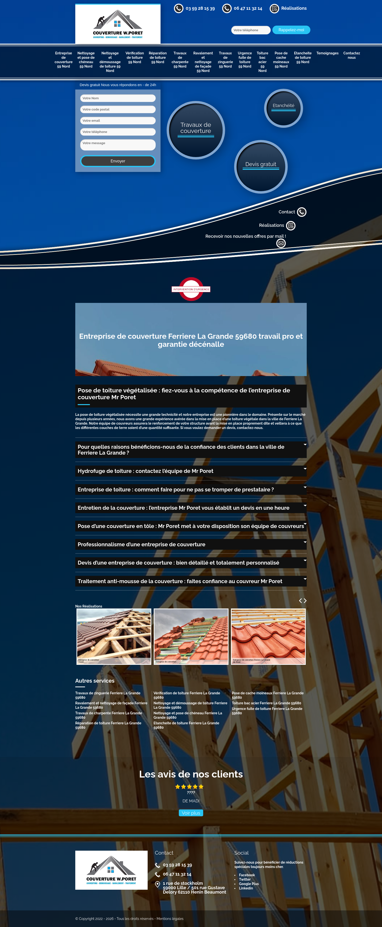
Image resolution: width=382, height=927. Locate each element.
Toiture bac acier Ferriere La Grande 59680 (266, 703)
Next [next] (305, 600)
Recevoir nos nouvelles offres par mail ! (245, 241)
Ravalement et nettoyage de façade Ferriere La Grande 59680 (111, 705)
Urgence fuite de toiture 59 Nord (245, 59)
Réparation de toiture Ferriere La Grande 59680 (108, 725)
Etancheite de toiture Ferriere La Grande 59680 (186, 725)
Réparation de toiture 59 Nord (158, 57)
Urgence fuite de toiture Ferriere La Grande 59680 (267, 711)
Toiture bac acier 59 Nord (262, 62)
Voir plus (191, 813)
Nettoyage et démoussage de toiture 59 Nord (110, 62)
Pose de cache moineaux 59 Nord (281, 59)
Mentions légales (170, 919)
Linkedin (246, 888)
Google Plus (249, 884)
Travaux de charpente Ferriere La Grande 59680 (108, 715)
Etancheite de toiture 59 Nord (303, 57)
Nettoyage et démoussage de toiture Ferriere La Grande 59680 (190, 705)
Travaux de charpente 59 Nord (180, 59)
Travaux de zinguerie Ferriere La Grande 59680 (107, 695)
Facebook (247, 875)
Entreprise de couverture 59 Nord (64, 59)
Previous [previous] (300, 600)
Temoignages (327, 53)
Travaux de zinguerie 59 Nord (225, 59)
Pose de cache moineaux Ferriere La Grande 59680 (268, 695)
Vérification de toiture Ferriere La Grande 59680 (186, 695)
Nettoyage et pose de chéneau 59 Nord (86, 59)
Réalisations (277, 225)
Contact (293, 212)
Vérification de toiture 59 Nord (134, 57)
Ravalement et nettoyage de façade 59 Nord (203, 62)
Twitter (245, 879)
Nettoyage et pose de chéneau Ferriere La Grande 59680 (187, 715)
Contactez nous (352, 55)
